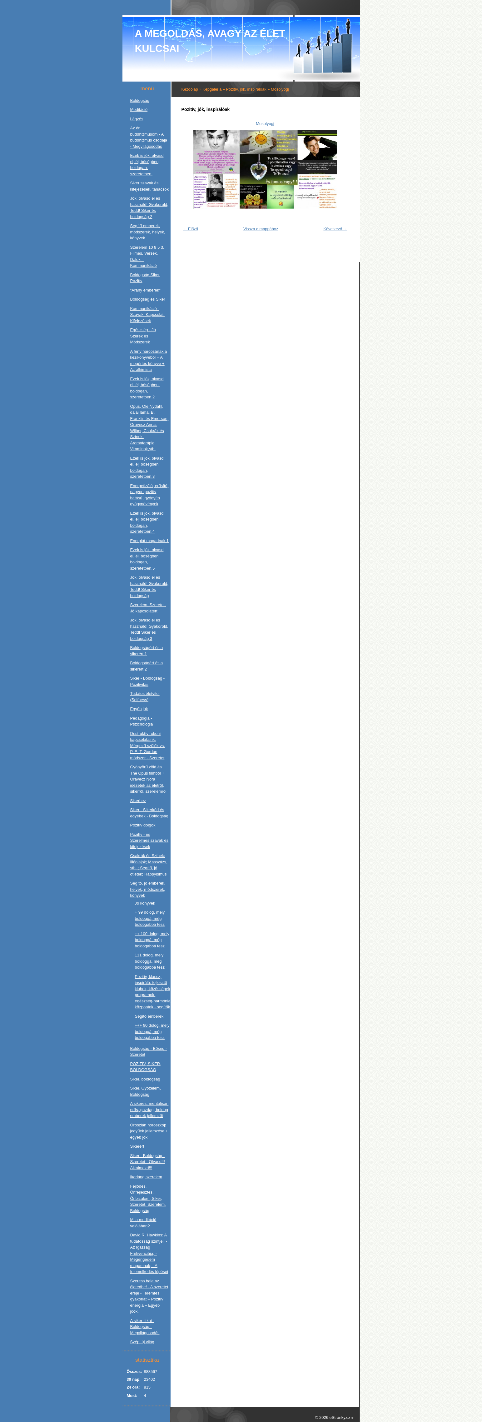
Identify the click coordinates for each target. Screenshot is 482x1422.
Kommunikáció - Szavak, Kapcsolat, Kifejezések (147, 314)
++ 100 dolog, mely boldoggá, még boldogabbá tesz (152, 939)
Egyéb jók (139, 708)
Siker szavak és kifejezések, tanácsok (149, 186)
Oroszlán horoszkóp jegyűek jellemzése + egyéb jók (149, 1131)
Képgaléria (211, 89)
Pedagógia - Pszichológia (141, 721)
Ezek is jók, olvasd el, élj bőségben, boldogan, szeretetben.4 (147, 522)
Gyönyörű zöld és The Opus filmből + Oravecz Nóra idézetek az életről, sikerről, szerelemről (148, 779)
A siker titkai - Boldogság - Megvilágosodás (145, 1326)
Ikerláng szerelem (146, 1177)
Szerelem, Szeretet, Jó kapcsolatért (148, 607)
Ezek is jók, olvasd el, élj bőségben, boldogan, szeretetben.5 (147, 559)
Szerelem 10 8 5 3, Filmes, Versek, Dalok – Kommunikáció (147, 256)
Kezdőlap (189, 89)
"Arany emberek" (145, 290)
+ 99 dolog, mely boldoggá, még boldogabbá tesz (150, 918)
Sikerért (137, 1146)
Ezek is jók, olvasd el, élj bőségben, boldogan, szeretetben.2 (147, 388)
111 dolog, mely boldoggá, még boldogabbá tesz (150, 961)
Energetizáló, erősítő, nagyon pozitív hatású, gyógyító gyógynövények (149, 494)
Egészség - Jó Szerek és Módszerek (143, 335)
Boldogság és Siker (147, 299)
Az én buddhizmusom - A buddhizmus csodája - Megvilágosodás (148, 137)
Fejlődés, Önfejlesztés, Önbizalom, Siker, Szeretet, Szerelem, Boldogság (148, 1198)
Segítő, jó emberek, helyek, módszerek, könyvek (148, 889)
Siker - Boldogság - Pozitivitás (147, 681)
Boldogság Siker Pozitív (145, 277)
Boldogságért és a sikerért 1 (146, 650)
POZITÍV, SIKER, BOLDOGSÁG (145, 1066)
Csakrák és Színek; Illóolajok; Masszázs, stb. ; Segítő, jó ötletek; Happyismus (148, 864)
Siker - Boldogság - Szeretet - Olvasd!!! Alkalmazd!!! (147, 1161)
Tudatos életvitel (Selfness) (145, 696)
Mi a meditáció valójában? (143, 1222)
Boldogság (139, 100)
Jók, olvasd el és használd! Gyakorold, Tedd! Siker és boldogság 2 (149, 207)
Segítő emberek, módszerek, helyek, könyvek (147, 231)
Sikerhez (138, 800)
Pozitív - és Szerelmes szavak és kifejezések (149, 840)
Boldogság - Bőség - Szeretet (148, 1051)
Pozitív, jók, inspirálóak (246, 89)
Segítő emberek (149, 1016)
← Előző (190, 229)
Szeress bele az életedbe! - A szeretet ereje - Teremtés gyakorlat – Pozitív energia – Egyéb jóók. (149, 1296)
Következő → (335, 229)
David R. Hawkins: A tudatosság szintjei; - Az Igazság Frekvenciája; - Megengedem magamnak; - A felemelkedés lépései (149, 1253)
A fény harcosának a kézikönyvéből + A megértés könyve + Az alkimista (148, 360)
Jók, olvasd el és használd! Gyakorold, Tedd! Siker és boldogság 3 (149, 629)
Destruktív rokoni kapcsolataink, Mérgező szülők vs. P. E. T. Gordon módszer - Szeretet (147, 745)
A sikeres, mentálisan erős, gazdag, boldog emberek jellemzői (149, 1109)
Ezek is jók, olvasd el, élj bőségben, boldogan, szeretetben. (147, 164)
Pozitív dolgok (143, 825)
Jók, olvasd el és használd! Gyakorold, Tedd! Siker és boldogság (149, 586)
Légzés (136, 119)
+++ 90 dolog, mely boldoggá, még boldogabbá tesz (152, 1031)
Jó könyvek (145, 903)
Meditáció (139, 109)
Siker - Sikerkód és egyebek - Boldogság (149, 812)
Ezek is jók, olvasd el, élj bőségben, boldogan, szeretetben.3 (147, 467)
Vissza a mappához (260, 229)
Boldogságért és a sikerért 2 (146, 666)
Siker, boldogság (145, 1079)
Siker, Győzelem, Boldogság (145, 1091)
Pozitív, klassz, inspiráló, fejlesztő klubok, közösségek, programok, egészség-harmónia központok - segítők (153, 992)
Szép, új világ (142, 1342)
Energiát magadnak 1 (149, 540)
